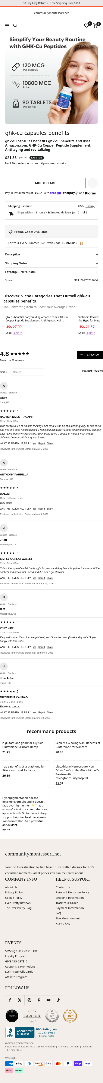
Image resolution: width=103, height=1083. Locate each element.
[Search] (15, 25)
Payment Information (70, 908)
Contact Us (63, 887)
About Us (11, 887)
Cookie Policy (13, 898)
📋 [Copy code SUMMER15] (81, 243)
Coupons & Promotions (20, 966)
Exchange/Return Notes (20, 272)
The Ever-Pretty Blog (18, 908)
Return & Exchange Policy (72, 892)
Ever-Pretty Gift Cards (19, 972)
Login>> (17, 333)
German (74, 1046)
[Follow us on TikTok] (58, 1000)
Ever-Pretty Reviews (18, 903)
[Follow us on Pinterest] (39, 1000)
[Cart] (95, 25)
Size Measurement (68, 918)
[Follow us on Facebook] (10, 1000)
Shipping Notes (16, 263)
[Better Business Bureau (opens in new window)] (32, 1032)
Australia (87, 1046)
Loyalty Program (15, 956)
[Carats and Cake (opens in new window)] (32, 1016)
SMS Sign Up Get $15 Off (21, 951)
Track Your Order (67, 903)
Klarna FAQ (63, 923)
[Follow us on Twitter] (19, 1000)
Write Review (90, 354)
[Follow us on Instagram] (29, 1000)
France (62, 1046)
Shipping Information (70, 898)
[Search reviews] (27, 372)
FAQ (58, 913)
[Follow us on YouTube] (48, 1000)
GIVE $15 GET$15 (16, 961)
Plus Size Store (14, 1049)
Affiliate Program (16, 977)
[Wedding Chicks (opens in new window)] (12, 1016)
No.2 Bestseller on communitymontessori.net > (35, 163)
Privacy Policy (14, 892)
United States (25, 1046)
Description (12, 254)
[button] (93, 183)
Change (90, 206)
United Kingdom (45, 1046)
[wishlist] (86, 25)
